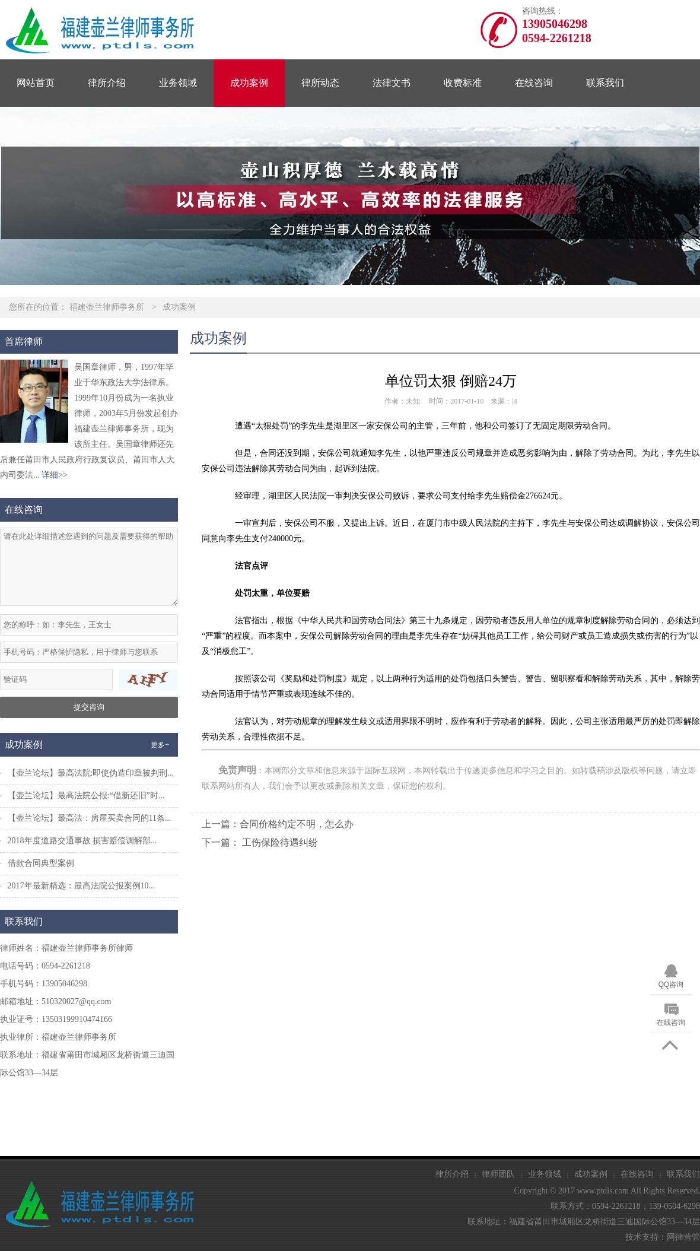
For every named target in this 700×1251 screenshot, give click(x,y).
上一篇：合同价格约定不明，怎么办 (278, 824)
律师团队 (498, 1174)
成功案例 (249, 83)
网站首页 (36, 83)
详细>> (55, 475)
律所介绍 (107, 83)
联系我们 (605, 83)
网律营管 (683, 1237)
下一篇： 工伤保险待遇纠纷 (260, 842)
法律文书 (392, 83)
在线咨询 (534, 83)
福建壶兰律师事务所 (106, 307)
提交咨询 (89, 707)
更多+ (160, 745)
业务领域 (178, 83)
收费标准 (463, 83)
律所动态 (320, 83)
